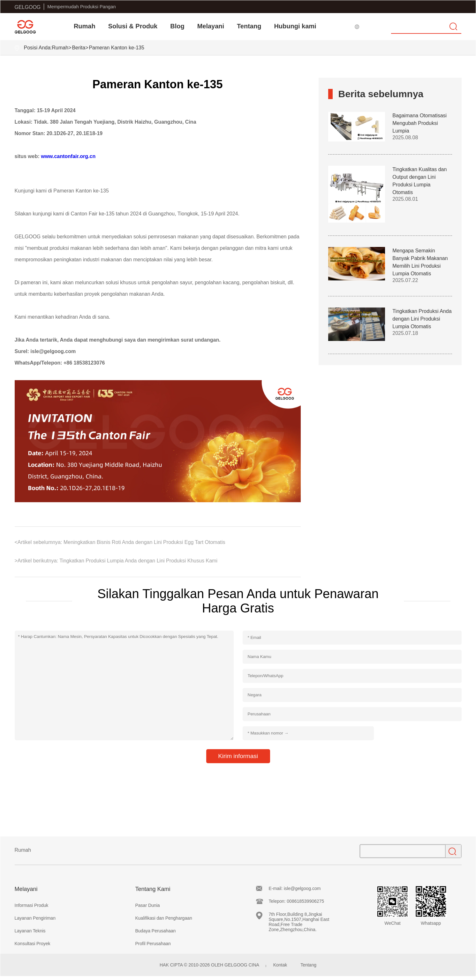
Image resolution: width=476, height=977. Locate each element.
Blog (177, 26)
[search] (454, 26)
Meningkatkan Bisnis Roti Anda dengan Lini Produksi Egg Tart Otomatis (143, 542)
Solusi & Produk (132, 26)
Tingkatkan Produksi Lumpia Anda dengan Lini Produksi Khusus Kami (137, 560)
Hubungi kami (295, 26)
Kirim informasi (238, 756)
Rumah (84, 26)
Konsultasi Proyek (32, 943)
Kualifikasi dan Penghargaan (163, 918)
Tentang (249, 26)
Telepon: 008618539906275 (296, 901)
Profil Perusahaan (153, 943)
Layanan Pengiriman (35, 918)
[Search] (426, 26)
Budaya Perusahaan (155, 930)
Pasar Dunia (147, 905)
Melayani (210, 26)
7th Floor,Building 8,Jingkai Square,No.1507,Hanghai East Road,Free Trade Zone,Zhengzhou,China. (299, 922)
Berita (78, 47)
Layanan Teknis (30, 930)
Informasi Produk (32, 905)
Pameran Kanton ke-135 (116, 47)
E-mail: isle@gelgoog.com (295, 888)
